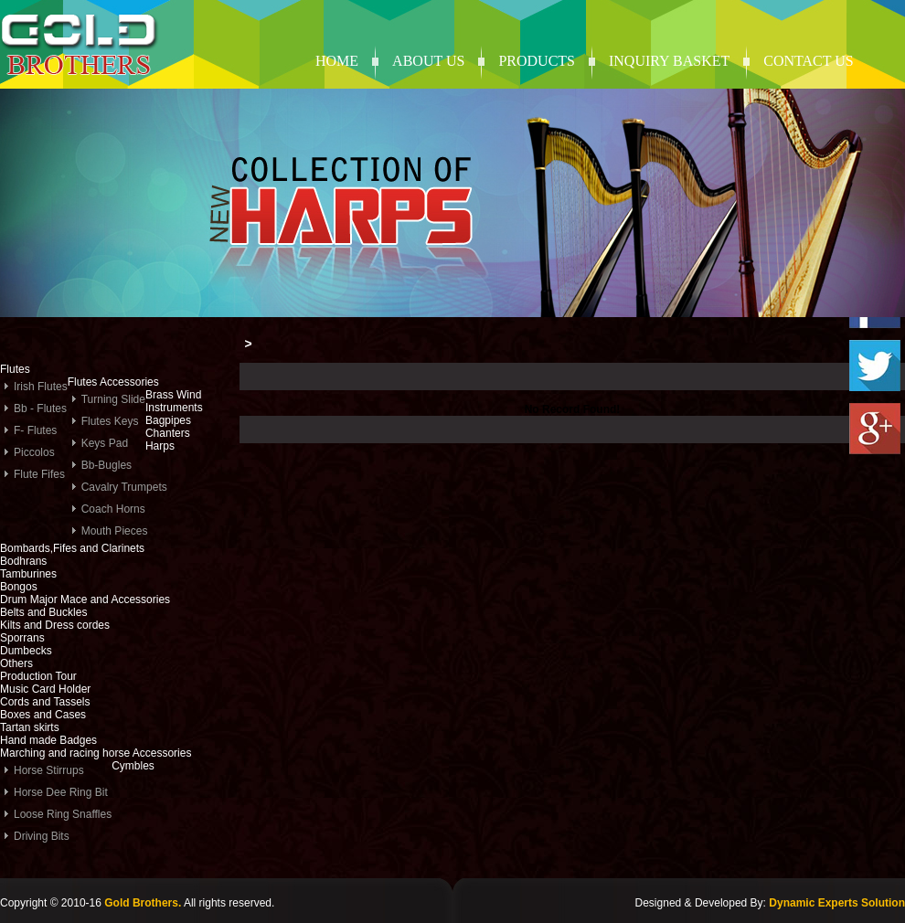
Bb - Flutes (40, 408)
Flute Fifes (39, 474)
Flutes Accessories (113, 382)
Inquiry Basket (669, 61)
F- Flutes (35, 430)
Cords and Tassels (45, 701)
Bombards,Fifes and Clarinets (72, 548)
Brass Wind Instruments (174, 401)
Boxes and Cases (43, 714)
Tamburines (28, 574)
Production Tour (38, 676)
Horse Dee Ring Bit (61, 792)
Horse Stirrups (49, 770)
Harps (160, 446)
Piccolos (34, 452)
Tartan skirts (29, 727)
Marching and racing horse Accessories (95, 753)
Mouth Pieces (114, 531)
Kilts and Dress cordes (55, 625)
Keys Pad (104, 443)
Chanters (167, 433)
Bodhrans (23, 561)
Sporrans (22, 637)
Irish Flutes (41, 386)
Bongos (18, 586)
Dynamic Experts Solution (837, 902)
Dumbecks (26, 650)
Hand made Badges (48, 740)
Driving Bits (41, 836)
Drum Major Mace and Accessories (85, 599)
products (536, 61)
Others (16, 663)
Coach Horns (113, 509)
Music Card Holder (45, 689)
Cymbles (133, 765)
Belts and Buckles (43, 612)
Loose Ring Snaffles (63, 814)
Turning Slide (113, 399)
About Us (428, 61)
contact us (808, 61)
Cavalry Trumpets (124, 487)
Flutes (15, 369)
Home (336, 61)
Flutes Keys (110, 421)
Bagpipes (168, 420)
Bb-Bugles (106, 465)
